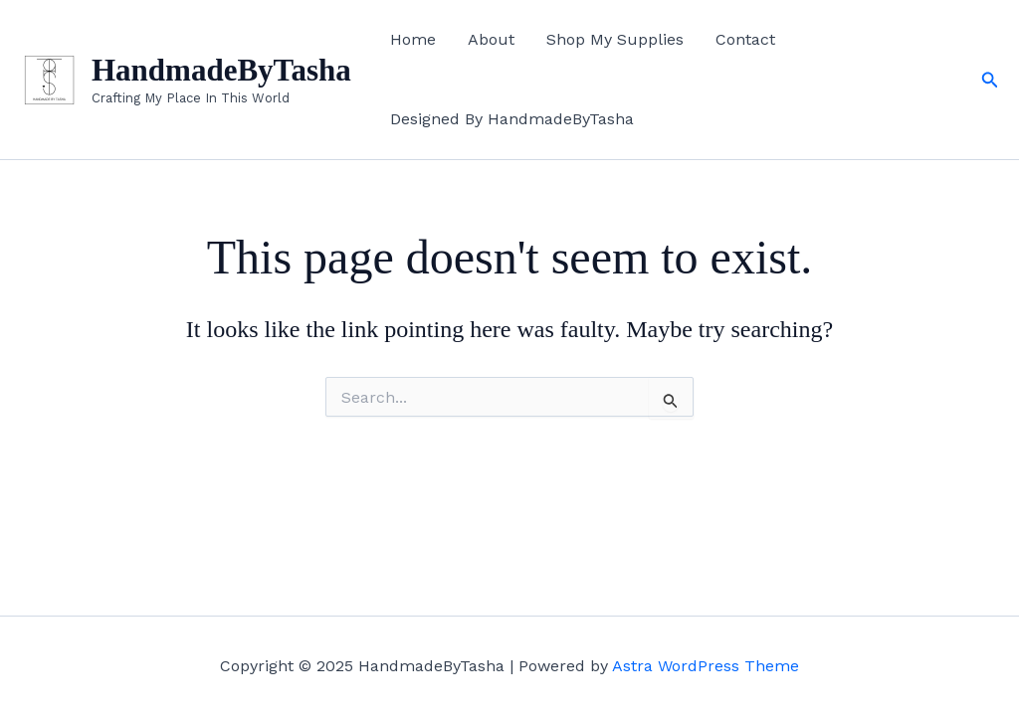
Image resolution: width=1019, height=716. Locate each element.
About (491, 39)
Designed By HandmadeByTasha (512, 118)
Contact (745, 39)
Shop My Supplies (615, 39)
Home (413, 39)
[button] (990, 80)
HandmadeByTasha (221, 70)
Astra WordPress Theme (705, 665)
